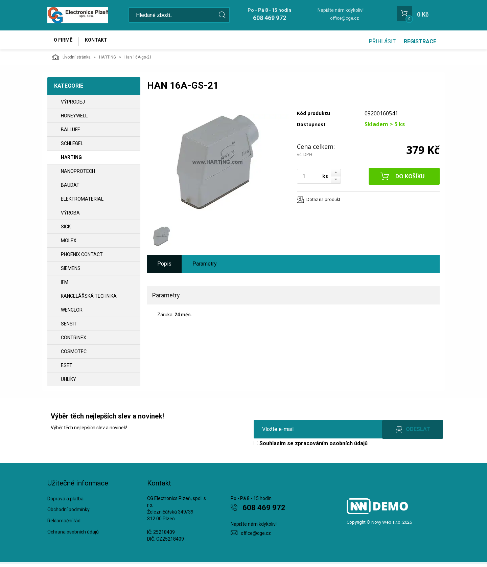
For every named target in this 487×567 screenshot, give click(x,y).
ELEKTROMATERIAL (82, 201)
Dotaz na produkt (323, 202)
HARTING (107, 60)
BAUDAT (70, 187)
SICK (66, 229)
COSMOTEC (74, 354)
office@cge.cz (344, 18)
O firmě (64, 41)
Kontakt (100, 41)
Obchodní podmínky (68, 512)
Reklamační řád (63, 523)
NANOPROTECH (78, 174)
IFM (64, 285)
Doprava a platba (65, 501)
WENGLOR (72, 312)
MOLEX (68, 243)
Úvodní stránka (71, 59)
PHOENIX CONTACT (82, 257)
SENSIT (69, 326)
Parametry (204, 266)
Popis (164, 266)
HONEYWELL (74, 118)
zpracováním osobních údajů (331, 446)
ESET (66, 368)
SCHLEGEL (72, 146)
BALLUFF (70, 132)
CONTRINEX (73, 340)
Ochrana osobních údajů (73, 534)
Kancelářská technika (89, 298)
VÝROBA (70, 215)
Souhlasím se (311, 446)
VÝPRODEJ (73, 104)
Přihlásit (382, 41)
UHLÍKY (68, 382)
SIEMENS (70, 271)
